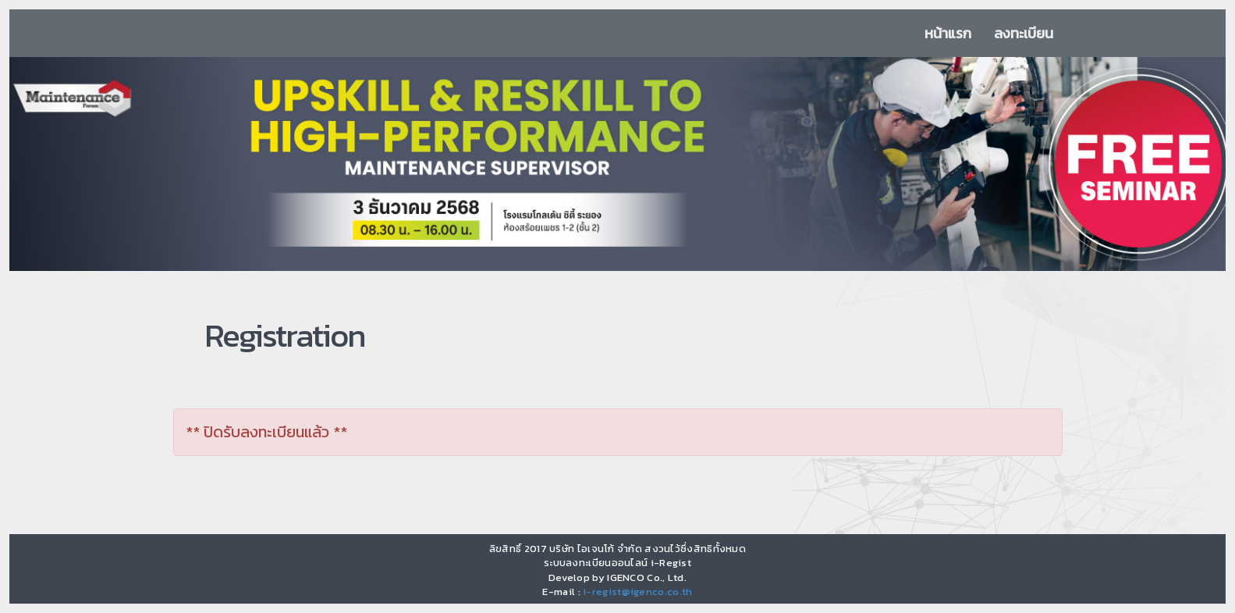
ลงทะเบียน (1023, 33)
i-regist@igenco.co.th (637, 591)
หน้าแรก (947, 33)
